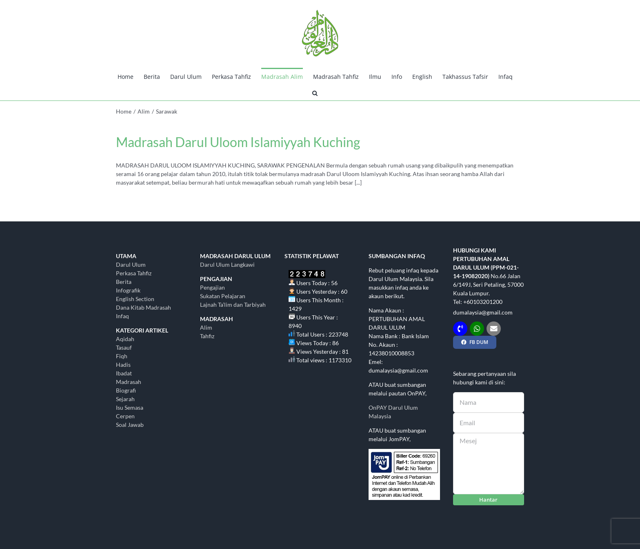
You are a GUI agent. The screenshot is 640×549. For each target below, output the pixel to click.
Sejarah (125, 398)
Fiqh (121, 356)
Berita (123, 281)
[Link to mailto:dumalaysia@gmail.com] (494, 328)
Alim (206, 327)
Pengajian (212, 287)
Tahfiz (207, 336)
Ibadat (124, 373)
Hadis (123, 364)
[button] (315, 92)
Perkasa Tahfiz (133, 273)
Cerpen (125, 416)
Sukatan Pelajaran (222, 295)
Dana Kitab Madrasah (143, 307)
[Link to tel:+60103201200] (460, 328)
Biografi (126, 390)
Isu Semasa (129, 407)
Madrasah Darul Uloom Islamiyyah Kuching (238, 142)
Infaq (122, 315)
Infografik (128, 290)
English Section (135, 298)
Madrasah (128, 381)
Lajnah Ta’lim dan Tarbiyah (233, 304)
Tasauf (124, 347)
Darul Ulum (131, 264)
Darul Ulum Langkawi (227, 264)
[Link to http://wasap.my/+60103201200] (477, 328)
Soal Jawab (130, 424)
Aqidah (125, 338)
